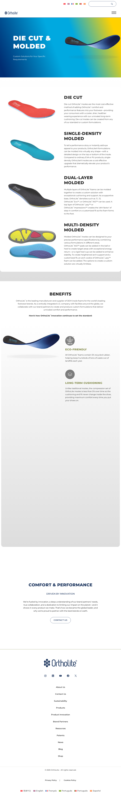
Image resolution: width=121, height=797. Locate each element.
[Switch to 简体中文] (64, 4)
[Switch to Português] (77, 4)
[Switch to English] (38, 791)
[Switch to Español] (85, 4)
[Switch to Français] (72, 4)
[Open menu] (114, 12)
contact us (60, 620)
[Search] (100, 4)
